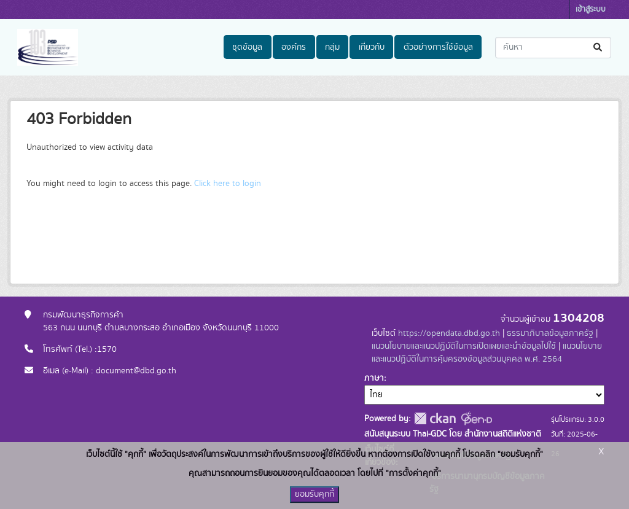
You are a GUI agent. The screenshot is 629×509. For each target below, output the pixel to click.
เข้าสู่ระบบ (591, 9)
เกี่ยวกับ (372, 47)
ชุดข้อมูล (247, 47)
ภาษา (374, 378)
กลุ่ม (332, 47)
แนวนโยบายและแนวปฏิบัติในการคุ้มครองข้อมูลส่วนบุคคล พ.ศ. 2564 (487, 352)
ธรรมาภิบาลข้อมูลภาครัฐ (550, 333)
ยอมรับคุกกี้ (314, 494)
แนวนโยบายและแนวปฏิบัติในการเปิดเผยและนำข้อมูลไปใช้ (464, 346)
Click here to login (227, 183)
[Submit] (598, 47)
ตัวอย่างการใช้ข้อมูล (438, 47)
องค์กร (293, 47)
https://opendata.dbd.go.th (449, 333)
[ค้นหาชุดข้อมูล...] (553, 47)
